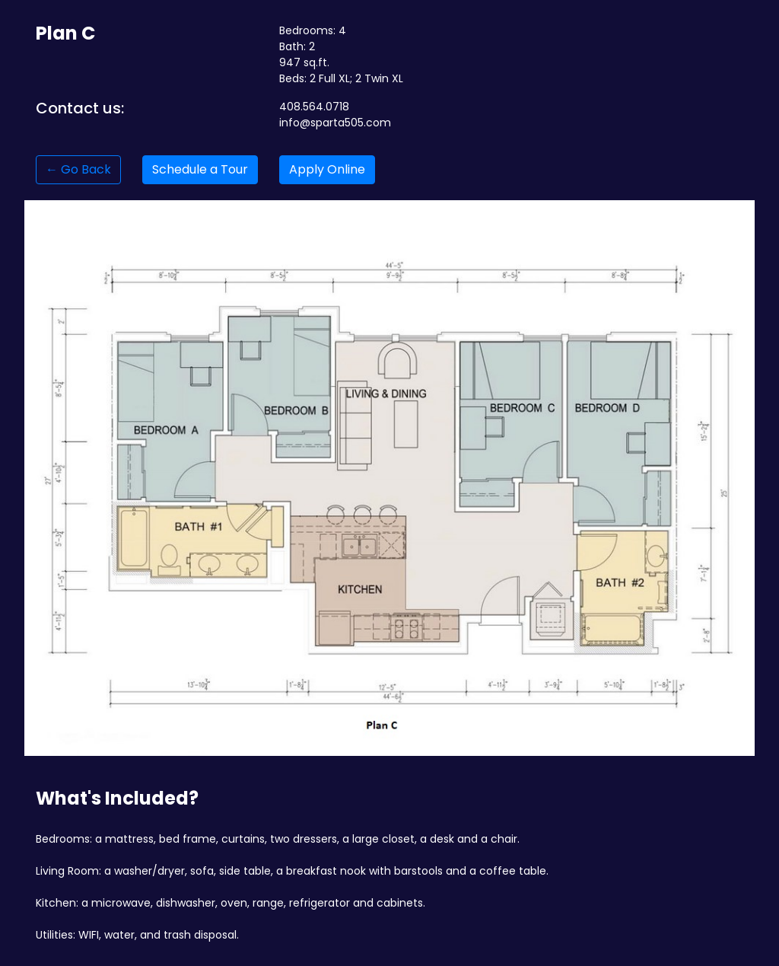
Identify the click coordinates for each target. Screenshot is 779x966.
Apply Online (327, 169)
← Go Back (78, 169)
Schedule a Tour (200, 169)
